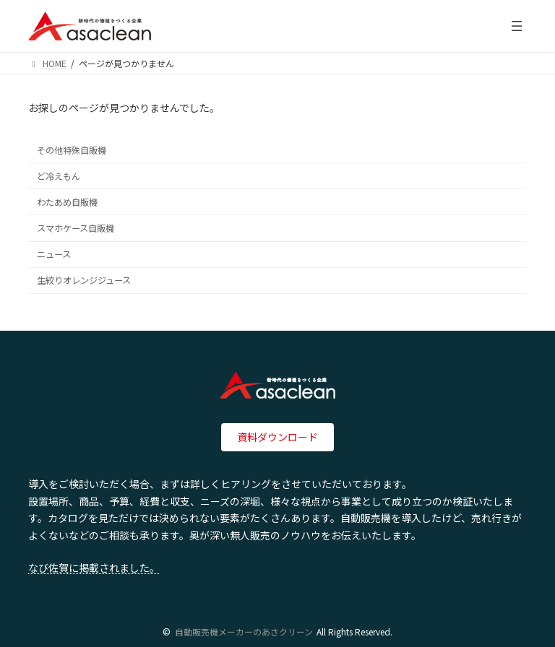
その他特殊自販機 (71, 150)
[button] (277, 437)
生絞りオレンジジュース (84, 280)
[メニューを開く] (517, 26)
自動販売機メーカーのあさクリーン (244, 631)
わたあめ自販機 (67, 202)
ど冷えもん (58, 176)
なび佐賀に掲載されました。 (94, 567)
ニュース (54, 254)
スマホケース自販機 (75, 228)
